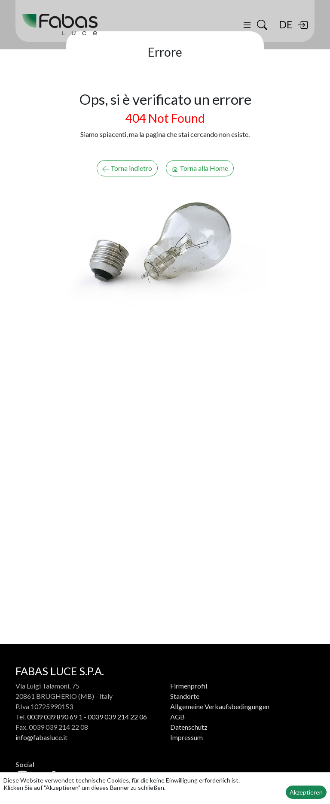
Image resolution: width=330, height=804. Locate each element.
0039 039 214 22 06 (117, 717)
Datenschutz (189, 727)
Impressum (186, 737)
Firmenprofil (188, 686)
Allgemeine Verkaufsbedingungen (219, 706)
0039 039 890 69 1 (54, 717)
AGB (177, 717)
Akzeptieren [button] (306, 792)
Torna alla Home (199, 168)
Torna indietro (127, 168)
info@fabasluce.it (41, 737)
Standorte (184, 696)
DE (286, 24)
